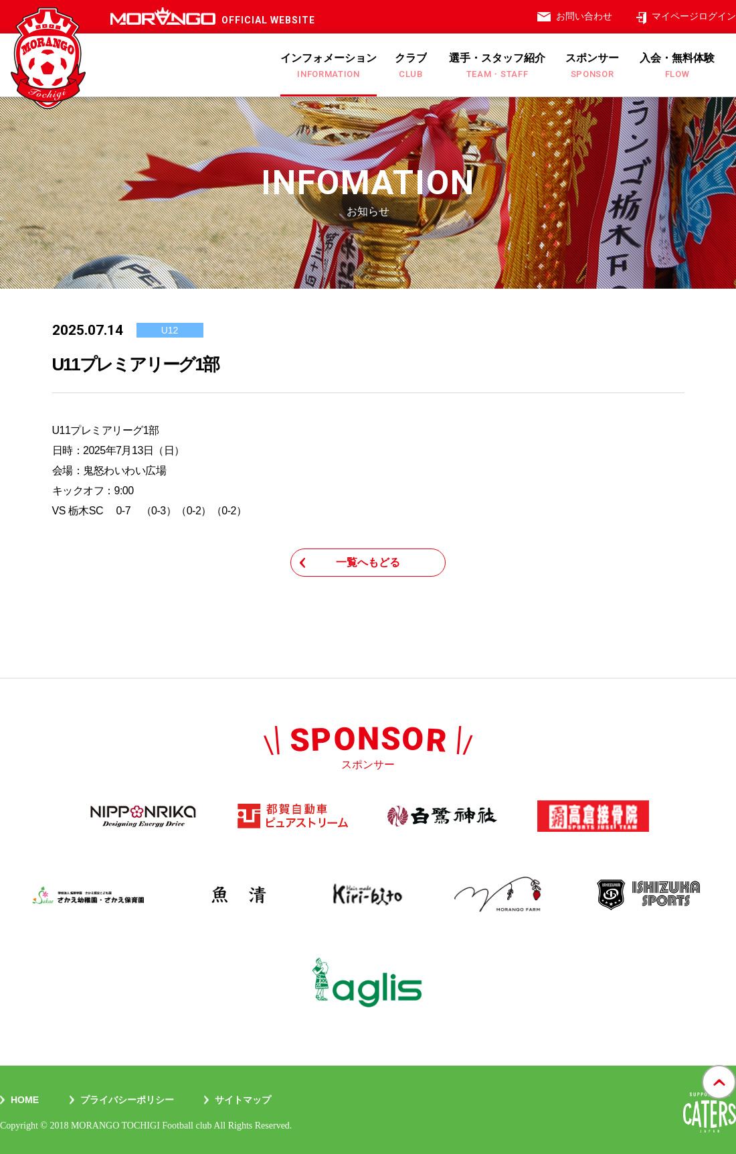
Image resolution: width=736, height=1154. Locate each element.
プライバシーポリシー (127, 1099)
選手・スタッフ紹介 (497, 65)
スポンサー (592, 65)
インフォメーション (328, 65)
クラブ (411, 65)
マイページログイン (694, 16)
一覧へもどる (368, 562)
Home (25, 1099)
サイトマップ (243, 1099)
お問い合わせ (584, 16)
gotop (719, 1065)
